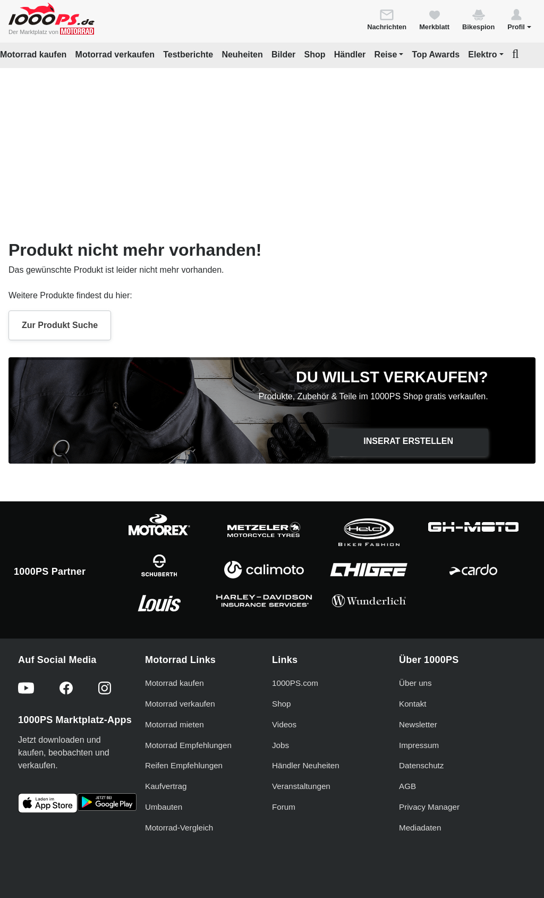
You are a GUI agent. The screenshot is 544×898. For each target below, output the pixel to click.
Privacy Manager (429, 806)
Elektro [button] (482, 54)
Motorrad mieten (174, 724)
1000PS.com (295, 682)
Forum (283, 806)
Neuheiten (242, 54)
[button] (519, 19)
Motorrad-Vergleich (179, 827)
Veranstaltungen (301, 786)
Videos (284, 724)
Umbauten (163, 806)
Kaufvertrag (166, 786)
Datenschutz (421, 765)
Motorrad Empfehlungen (188, 745)
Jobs (280, 745)
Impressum (419, 745)
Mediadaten (420, 827)
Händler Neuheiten (305, 765)
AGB (407, 786)
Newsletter (418, 724)
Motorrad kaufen (33, 54)
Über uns (415, 682)
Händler (350, 54)
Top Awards (436, 54)
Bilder (283, 54)
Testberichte (188, 54)
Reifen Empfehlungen (184, 765)
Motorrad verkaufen (115, 54)
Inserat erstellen (408, 441)
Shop (315, 54)
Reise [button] (386, 54)
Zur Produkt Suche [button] (60, 325)
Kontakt (413, 703)
